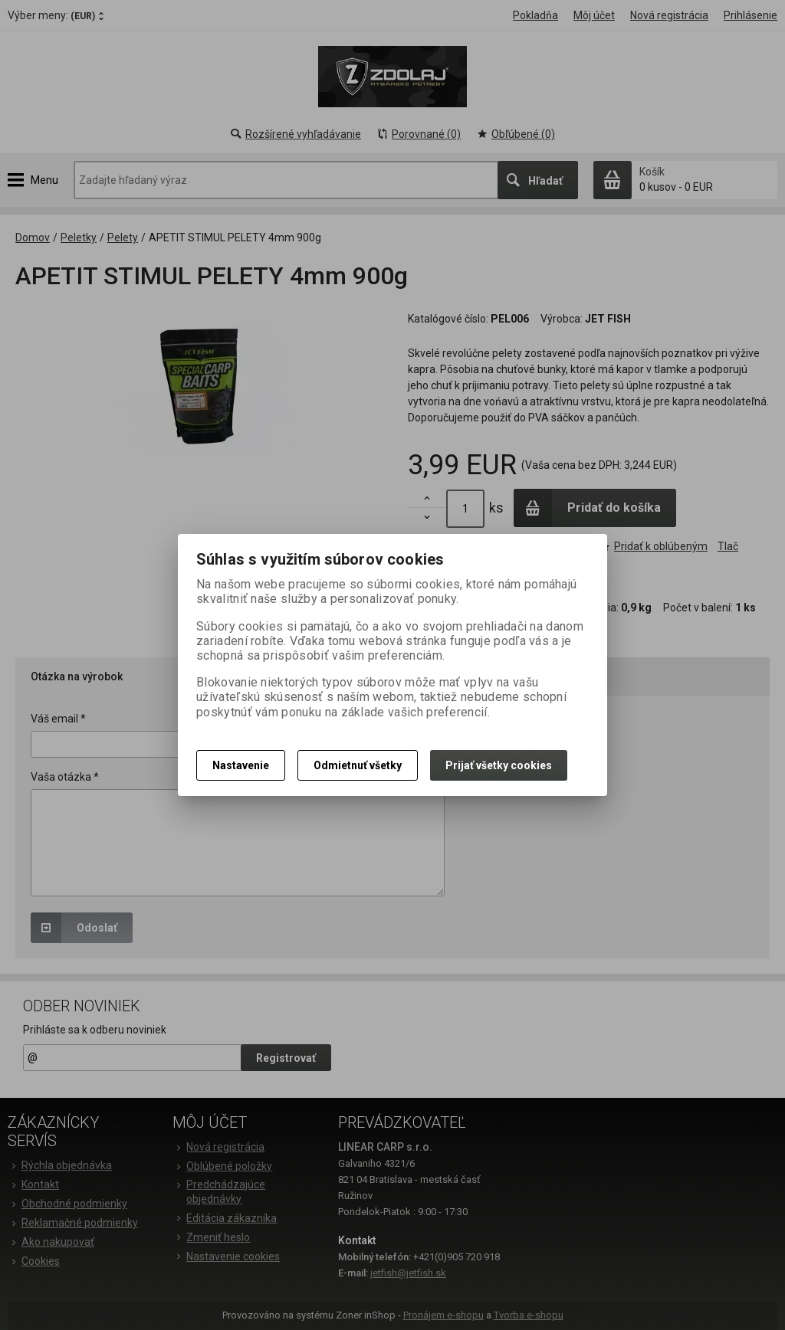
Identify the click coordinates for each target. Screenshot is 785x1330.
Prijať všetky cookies (498, 765)
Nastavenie (240, 765)
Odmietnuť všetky (358, 765)
